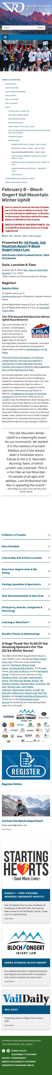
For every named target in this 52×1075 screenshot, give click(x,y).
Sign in (30, 1065)
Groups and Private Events (16, 182)
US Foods (23, 677)
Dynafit (36, 690)
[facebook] (43, 15)
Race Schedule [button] (11, 546)
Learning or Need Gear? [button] (16, 622)
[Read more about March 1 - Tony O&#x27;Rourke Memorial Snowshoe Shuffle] (26, 882)
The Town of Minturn (19, 671)
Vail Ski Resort (33, 349)
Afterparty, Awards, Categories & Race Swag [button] (22, 609)
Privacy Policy (18, 1051)
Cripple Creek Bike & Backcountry (31, 696)
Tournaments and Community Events (20, 178)
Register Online (10, 288)
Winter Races (13, 140)
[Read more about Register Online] (26, 768)
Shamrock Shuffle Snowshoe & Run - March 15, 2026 (31, 163)
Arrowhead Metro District (21, 668)
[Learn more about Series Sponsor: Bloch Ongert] (26, 956)
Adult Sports (10, 95)
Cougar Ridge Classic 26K (18, 111)
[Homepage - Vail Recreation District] (26, 7)
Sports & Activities (11, 80)
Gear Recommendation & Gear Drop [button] (23, 595)
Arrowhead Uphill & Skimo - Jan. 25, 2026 (28, 148)
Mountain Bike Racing (16, 119)
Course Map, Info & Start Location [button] (22, 557)
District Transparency (14, 1058)
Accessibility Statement (24, 1054)
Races (7, 107)
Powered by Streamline (14, 1065)
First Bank (40, 684)
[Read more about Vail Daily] (26, 1009)
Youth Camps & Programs (15, 92)
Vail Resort (16, 665)
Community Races (15, 137)
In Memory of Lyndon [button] (14, 534)
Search (41, 27)
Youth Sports (10, 84)
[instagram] (48, 15)
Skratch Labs (14, 687)
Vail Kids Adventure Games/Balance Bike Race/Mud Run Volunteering (29, 132)
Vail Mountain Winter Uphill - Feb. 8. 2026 (28, 152)
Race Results (17, 175)
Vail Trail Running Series (18, 115)
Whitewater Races (15, 123)
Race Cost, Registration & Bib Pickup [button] (19, 571)
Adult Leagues (11, 103)
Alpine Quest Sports (22, 690)
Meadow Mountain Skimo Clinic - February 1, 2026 (29, 170)
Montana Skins (28, 684)
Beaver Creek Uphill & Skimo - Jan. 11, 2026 (29, 144)
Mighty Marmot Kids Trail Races (21, 126)
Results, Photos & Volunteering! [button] (21, 633)
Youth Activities (11, 88)
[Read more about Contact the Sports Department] (26, 813)
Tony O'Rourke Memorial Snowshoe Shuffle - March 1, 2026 (30, 157)
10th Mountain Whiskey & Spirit (24, 680)
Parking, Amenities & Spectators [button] (21, 584)
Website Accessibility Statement (19, 1062)
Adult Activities (11, 99)
